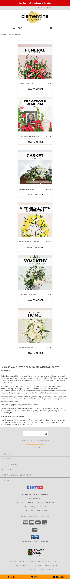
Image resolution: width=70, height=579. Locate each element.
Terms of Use (52, 570)
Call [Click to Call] (12, 576)
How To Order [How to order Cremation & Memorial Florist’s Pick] (35, 141)
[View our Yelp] (41, 488)
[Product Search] (35, 433)
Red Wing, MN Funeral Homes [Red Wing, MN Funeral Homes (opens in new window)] (23, 562)
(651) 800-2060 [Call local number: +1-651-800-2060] (50, 8)
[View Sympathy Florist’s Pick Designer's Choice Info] (35, 273)
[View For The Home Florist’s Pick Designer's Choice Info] (35, 325)
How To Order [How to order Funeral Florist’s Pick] (35, 89)
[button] (35, 537)
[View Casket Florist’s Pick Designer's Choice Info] (35, 167)
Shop (17, 28)
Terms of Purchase (35, 570)
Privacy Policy (18, 570)
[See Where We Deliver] (35, 447)
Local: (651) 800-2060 (35, 510)
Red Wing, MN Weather (22, 566)
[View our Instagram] (37, 488)
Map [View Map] (35, 576)
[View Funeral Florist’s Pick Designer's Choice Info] (35, 62)
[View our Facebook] (29, 488)
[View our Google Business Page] (33, 488)
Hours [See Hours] (58, 576)
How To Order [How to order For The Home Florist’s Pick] (35, 352)
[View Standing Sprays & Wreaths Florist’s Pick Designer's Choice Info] (35, 220)
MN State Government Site (46, 566)
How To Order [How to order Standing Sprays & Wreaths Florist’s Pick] (35, 247)
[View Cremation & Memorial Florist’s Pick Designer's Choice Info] (35, 114)
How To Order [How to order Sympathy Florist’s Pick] (35, 300)
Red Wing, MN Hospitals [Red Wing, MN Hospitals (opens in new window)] (49, 562)
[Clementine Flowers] (35, 17)
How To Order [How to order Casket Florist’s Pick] (35, 194)
